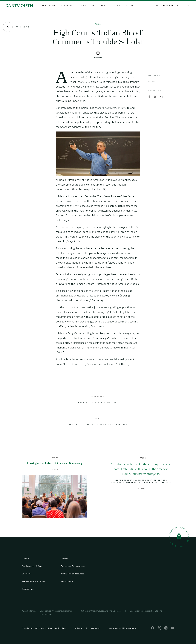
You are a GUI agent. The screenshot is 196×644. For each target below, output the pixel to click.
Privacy (78, 628)
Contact (25, 558)
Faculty (73, 425)
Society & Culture (104, 403)
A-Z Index (95, 628)
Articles (98, 24)
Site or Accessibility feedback (122, 628)
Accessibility (67, 581)
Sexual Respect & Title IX (33, 581)
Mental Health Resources (72, 573)
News (117, 5)
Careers (64, 558)
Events (83, 403)
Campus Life (87, 5)
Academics (67, 5)
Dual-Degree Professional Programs (56, 611)
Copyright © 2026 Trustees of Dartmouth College (44, 628)
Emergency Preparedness (73, 566)
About (104, 5)
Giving (130, 5)
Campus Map (28, 589)
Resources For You (169, 5)
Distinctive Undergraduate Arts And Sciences (100, 611)
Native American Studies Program (105, 425)
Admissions (48, 5)
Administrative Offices (32, 566)
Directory (26, 573)
